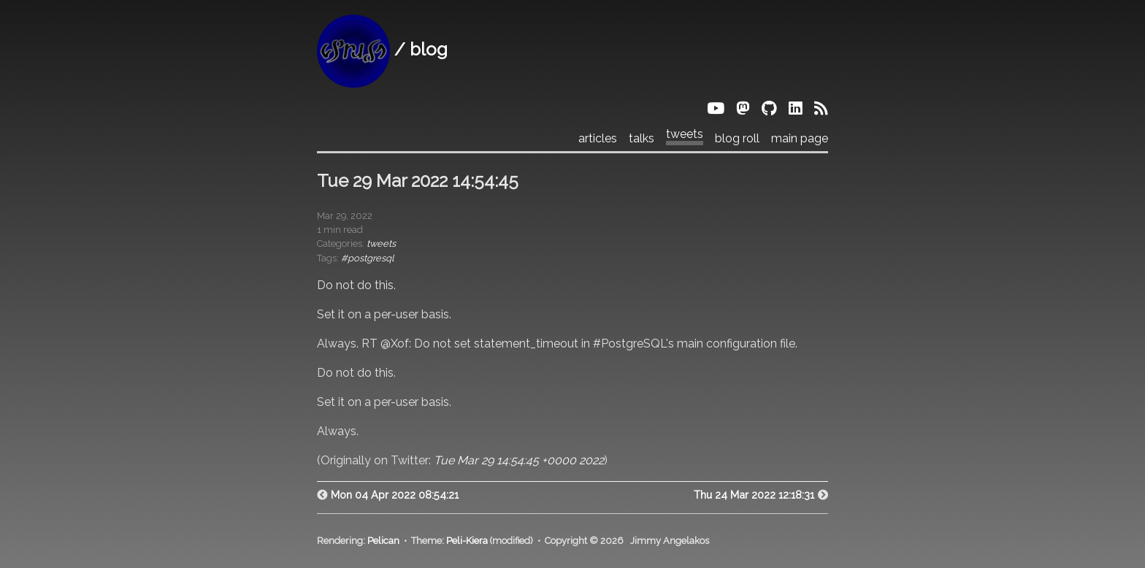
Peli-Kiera (467, 540)
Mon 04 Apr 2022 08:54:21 (395, 494)
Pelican (383, 540)
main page (799, 138)
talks (641, 138)
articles (597, 138)
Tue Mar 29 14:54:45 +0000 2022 (519, 460)
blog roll (737, 138)
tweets (684, 134)
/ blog (382, 49)
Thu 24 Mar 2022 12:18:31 (754, 494)
